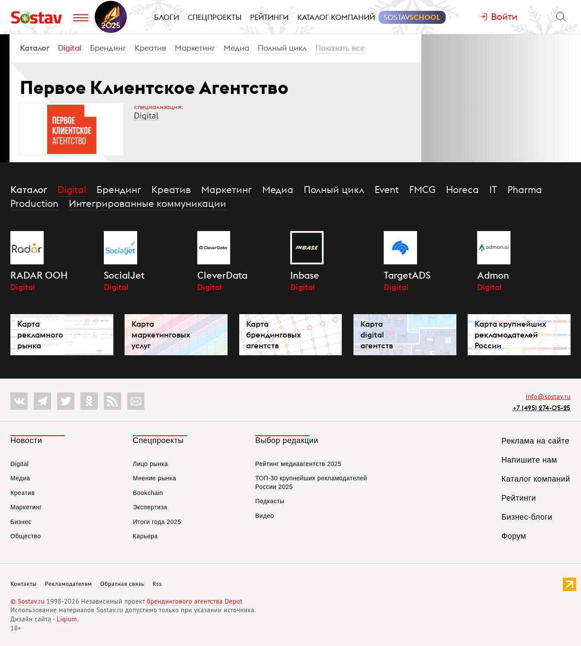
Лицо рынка (150, 463)
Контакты (23, 584)
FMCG (422, 189)
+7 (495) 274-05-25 (542, 408)
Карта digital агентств (376, 334)
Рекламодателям (68, 584)
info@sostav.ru (548, 396)
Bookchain (148, 492)
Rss (157, 584)
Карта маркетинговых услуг (161, 334)
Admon (493, 275)
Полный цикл (282, 48)
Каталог (34, 48)
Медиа (236, 48)
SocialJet (124, 275)
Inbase (304, 275)
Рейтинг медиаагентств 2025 (298, 463)
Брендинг (108, 48)
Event (387, 189)
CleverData (222, 275)
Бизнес (21, 521)
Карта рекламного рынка (40, 334)
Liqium (67, 619)
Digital (69, 48)
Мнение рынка (154, 478)
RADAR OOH (38, 275)
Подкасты (269, 501)
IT (493, 189)
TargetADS (407, 275)
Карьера (145, 536)
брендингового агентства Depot (194, 601)
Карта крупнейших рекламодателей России (510, 334)
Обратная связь (122, 584)
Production (34, 203)
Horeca (462, 189)
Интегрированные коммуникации (147, 203)
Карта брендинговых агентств (273, 334)
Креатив (150, 48)
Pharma (524, 189)
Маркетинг (195, 48)
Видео (264, 515)
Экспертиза (150, 507)
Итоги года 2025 (157, 521)
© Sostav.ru (27, 601)
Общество (25, 536)
